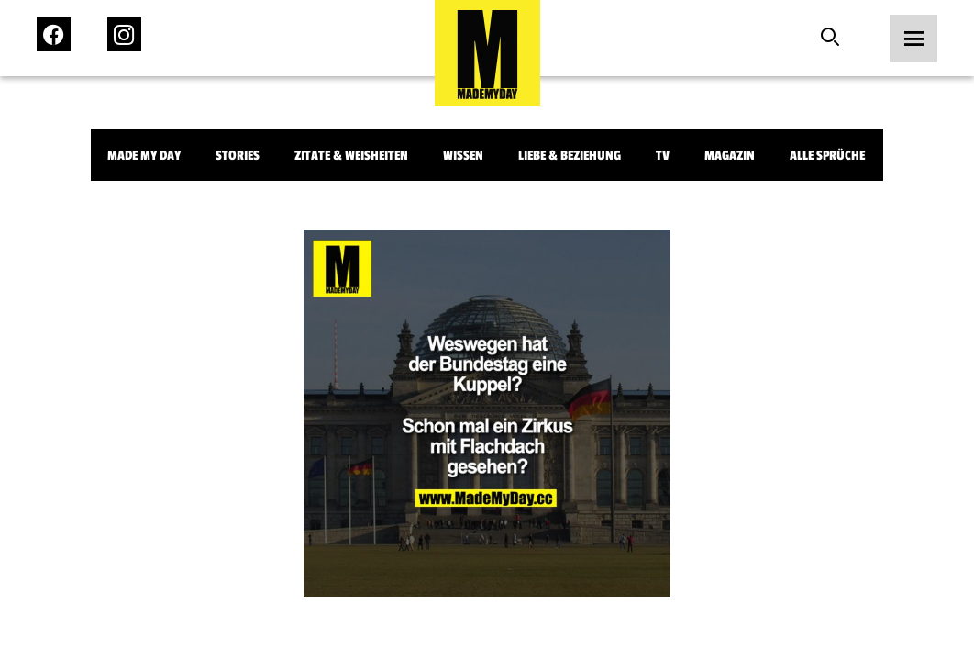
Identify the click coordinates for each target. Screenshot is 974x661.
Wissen (463, 155)
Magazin (729, 155)
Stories (238, 155)
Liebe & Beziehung (569, 155)
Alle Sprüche (827, 155)
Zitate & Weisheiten (351, 155)
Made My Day (144, 155)
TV (663, 155)
